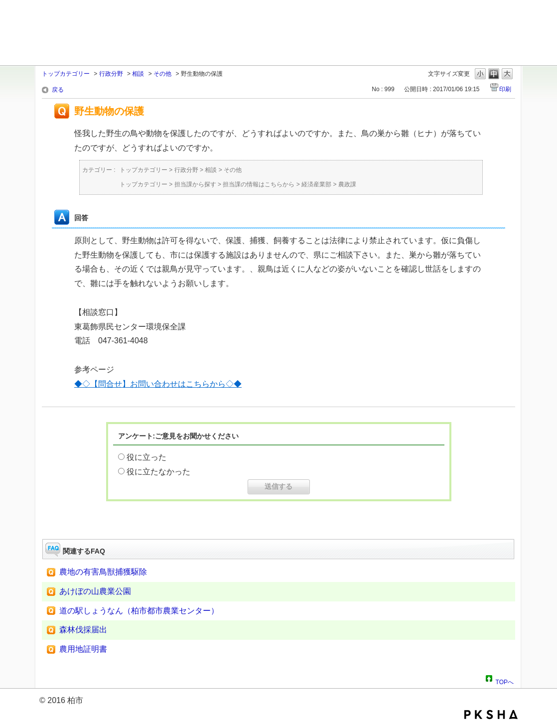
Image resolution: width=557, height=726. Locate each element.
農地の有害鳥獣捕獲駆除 (103, 572)
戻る (58, 89)
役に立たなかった (158, 471)
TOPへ (505, 681)
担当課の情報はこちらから (258, 184)
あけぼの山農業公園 (95, 591)
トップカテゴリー (66, 73)
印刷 (505, 89)
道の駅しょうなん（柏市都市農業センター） (139, 610)
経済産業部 (316, 184)
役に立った (146, 457)
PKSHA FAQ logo (491, 714)
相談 (138, 73)
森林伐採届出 (83, 629)
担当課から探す (195, 184)
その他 (162, 73)
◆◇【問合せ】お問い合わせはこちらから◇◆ (158, 384)
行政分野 (111, 73)
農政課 (347, 184)
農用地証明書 (83, 649)
